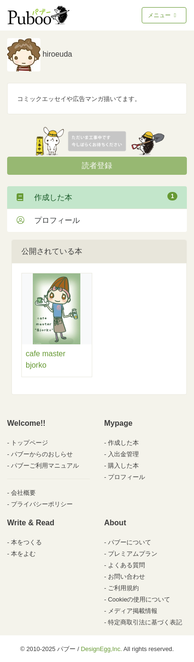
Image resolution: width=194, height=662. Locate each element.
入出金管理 (123, 454)
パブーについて (129, 542)
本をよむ (23, 553)
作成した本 (97, 196)
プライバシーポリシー (42, 504)
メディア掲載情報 (132, 610)
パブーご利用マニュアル (45, 465)
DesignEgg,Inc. (101, 648)
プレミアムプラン (132, 553)
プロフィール (48, 220)
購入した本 (123, 465)
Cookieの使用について (139, 599)
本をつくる (26, 542)
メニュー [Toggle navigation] (163, 15)
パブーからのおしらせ (42, 454)
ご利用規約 (123, 588)
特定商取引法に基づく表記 (145, 622)
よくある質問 (126, 565)
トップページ (29, 442)
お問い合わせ (126, 576)
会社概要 (23, 492)
